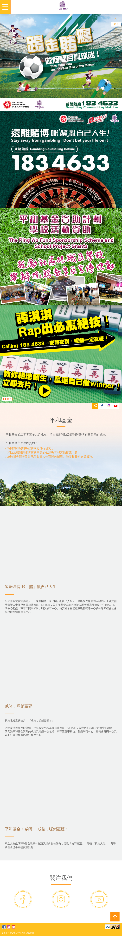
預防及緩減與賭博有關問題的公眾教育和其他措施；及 (42, 452)
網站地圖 (30, 933)
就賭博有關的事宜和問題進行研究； (30, 448)
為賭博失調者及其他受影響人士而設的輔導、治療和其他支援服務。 (51, 456)
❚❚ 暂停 (7, 399)
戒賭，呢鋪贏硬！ (61, 665)
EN (116, 19)
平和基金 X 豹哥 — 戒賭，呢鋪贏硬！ (61, 788)
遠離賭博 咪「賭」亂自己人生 (61, 545)
